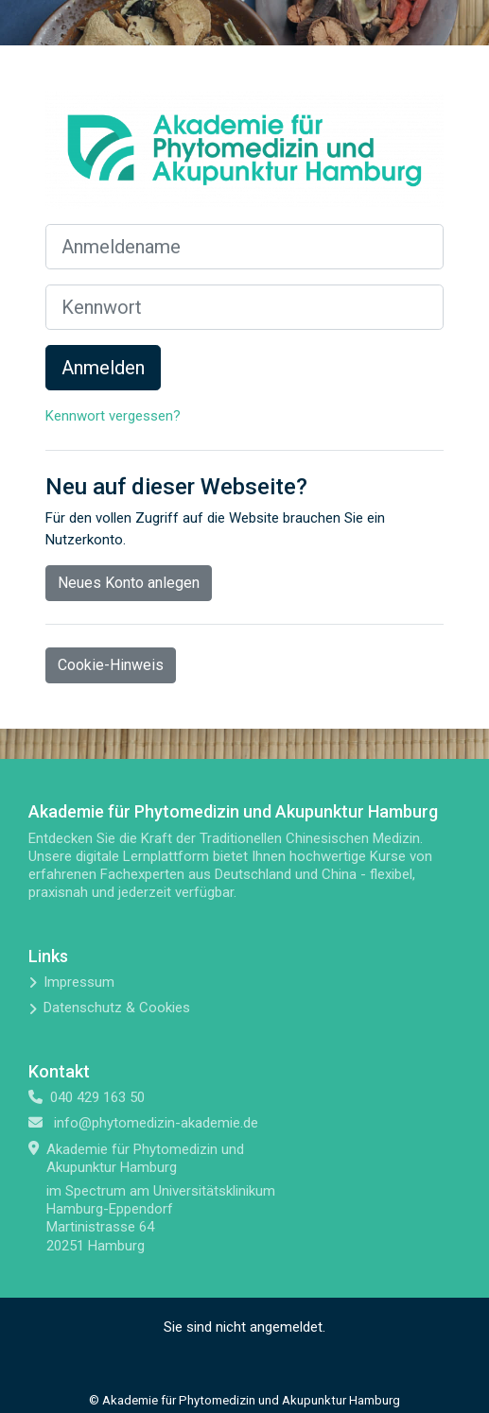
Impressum (79, 982)
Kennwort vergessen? (113, 415)
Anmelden (103, 367)
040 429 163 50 (97, 1097)
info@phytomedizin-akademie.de (156, 1122)
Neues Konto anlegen (129, 583)
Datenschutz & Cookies (117, 1007)
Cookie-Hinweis (111, 665)
